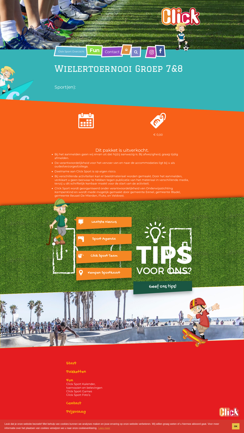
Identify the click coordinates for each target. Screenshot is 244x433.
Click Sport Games (79, 391)
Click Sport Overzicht (71, 51)
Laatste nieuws (104, 222)
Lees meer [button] (104, 428)
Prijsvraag (76, 412)
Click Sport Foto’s (78, 395)
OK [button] (235, 426)
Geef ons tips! (162, 287)
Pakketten (76, 372)
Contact (112, 52)
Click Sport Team (104, 255)
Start (71, 363)
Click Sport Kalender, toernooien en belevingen (84, 385)
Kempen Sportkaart (104, 272)
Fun (95, 50)
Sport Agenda (104, 239)
